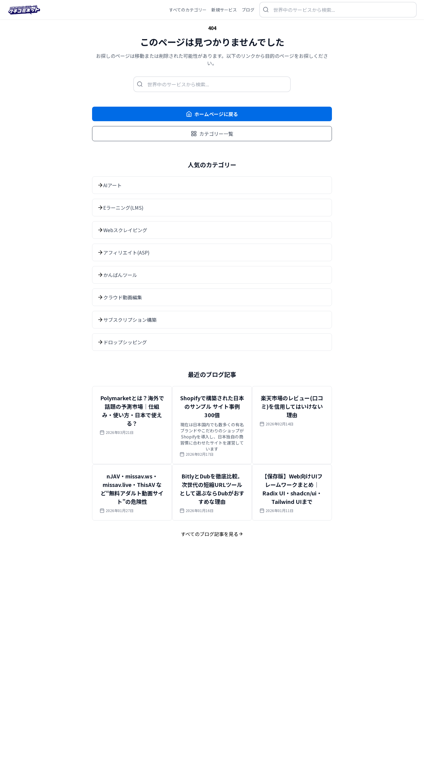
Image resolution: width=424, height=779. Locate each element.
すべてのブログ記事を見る (212, 534)
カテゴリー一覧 (212, 133)
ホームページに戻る (212, 114)
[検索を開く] (338, 10)
